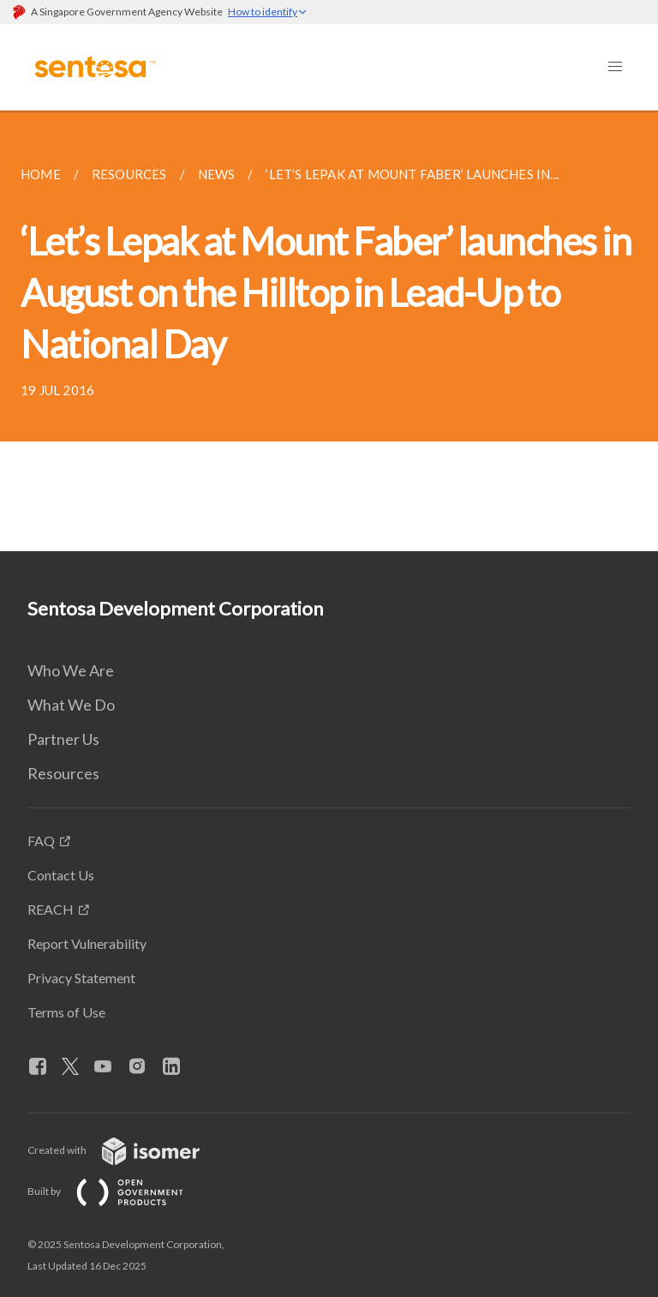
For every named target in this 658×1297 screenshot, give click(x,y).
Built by (119, 1191)
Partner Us (63, 739)
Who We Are (70, 670)
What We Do (71, 704)
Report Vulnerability (87, 943)
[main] (329, 331)
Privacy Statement (81, 978)
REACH (50, 909)
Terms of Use (66, 1012)
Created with (127, 1150)
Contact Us (60, 875)
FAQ (41, 840)
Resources (63, 773)
